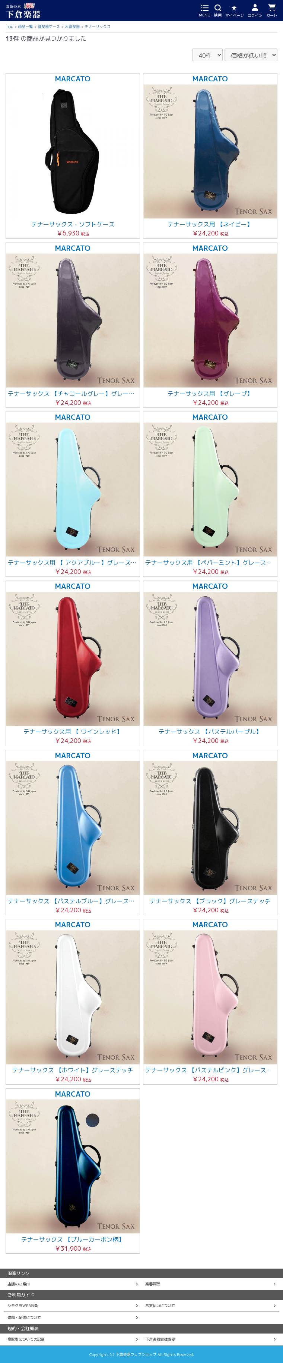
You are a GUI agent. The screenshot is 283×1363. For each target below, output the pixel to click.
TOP (9, 26)
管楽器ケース (49, 26)
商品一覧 (25, 26)
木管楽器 (72, 26)
